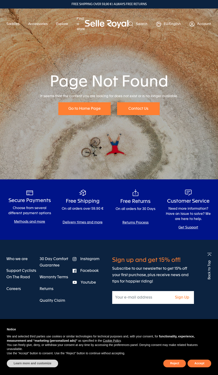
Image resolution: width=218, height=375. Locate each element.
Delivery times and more (83, 222)
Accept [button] (199, 363)
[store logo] (106, 24)
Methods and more (29, 222)
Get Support (188, 227)
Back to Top (209, 270)
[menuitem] (15, 24)
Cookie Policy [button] (112, 340)
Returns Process (135, 222)
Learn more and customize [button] (32, 363)
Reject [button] (174, 363)
